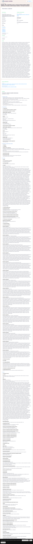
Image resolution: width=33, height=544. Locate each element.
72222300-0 (4, 30)
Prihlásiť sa (29, 1)
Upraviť (31, 540)
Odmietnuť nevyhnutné (25, 540)
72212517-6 (3, 29)
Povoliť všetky (3, 542)
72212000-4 (3, 27)
